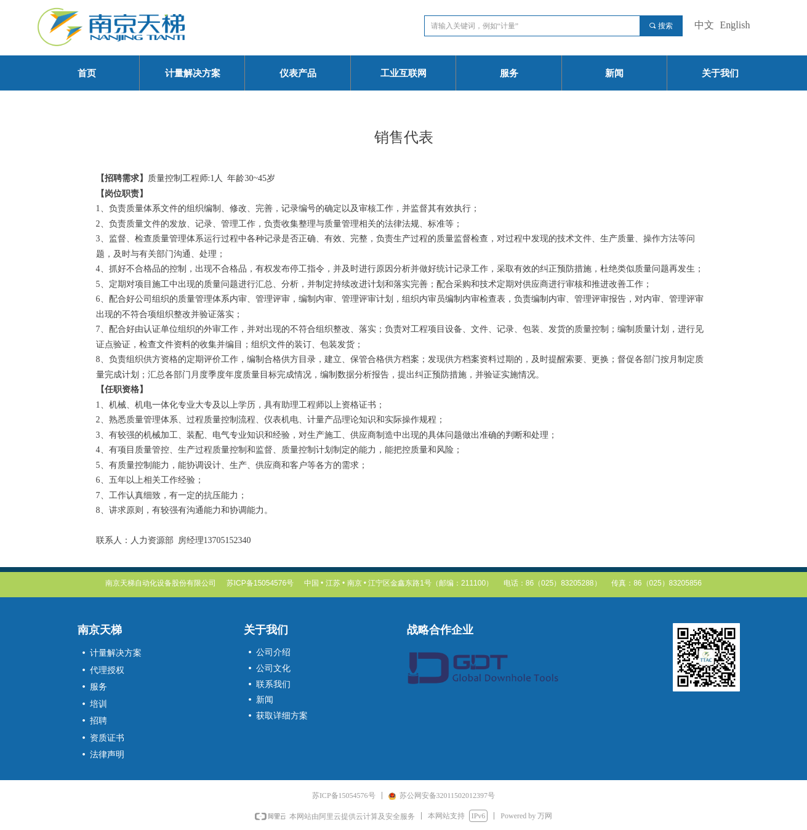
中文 (704, 25)
